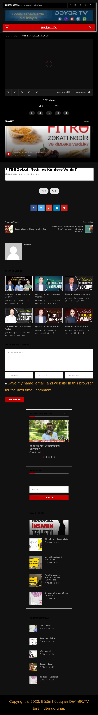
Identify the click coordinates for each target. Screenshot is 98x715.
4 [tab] (51, 457)
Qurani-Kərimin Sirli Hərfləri (47, 326)
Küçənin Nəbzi (46, 664)
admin (27, 244)
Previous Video (12, 222)
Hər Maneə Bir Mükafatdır (32, 5)
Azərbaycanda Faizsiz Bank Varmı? (17, 295)
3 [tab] (49, 457)
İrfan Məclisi (45, 651)
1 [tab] (44, 457)
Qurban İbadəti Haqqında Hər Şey (30, 229)
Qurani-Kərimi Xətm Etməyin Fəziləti (18, 327)
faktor (16, 36)
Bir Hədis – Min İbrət (49, 677)
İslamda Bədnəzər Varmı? (77, 326)
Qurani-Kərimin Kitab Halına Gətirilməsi (48, 295)
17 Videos (86, 121)
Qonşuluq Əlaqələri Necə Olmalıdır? (56, 594)
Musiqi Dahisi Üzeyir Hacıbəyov (54, 558)
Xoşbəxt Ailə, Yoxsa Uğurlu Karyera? (44, 447)
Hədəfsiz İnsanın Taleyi (46, 528)
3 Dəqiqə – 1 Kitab (48, 638)
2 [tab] (46, 457)
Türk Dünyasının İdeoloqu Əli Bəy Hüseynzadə (52, 577)
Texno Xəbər (45, 625)
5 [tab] (54, 457)
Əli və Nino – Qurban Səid (56, 539)
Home (7, 36)
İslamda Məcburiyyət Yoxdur (78, 294)
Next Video (88, 222)
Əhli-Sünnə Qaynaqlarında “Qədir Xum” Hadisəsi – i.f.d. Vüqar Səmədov (67, 229)
